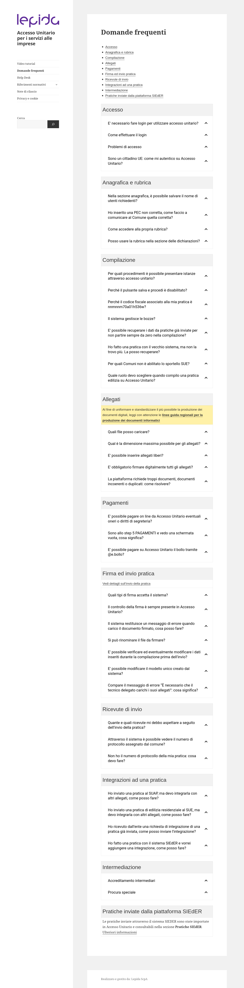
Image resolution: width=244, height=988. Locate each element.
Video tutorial (26, 64)
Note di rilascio (27, 91)
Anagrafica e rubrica (119, 52)
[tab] (157, 123)
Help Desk (23, 77)
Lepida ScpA (139, 979)
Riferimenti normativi (31, 84)
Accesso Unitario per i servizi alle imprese (36, 38)
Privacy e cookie (27, 98)
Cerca (21, 118)
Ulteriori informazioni (120, 932)
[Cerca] (53, 124)
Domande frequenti (30, 71)
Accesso (111, 47)
